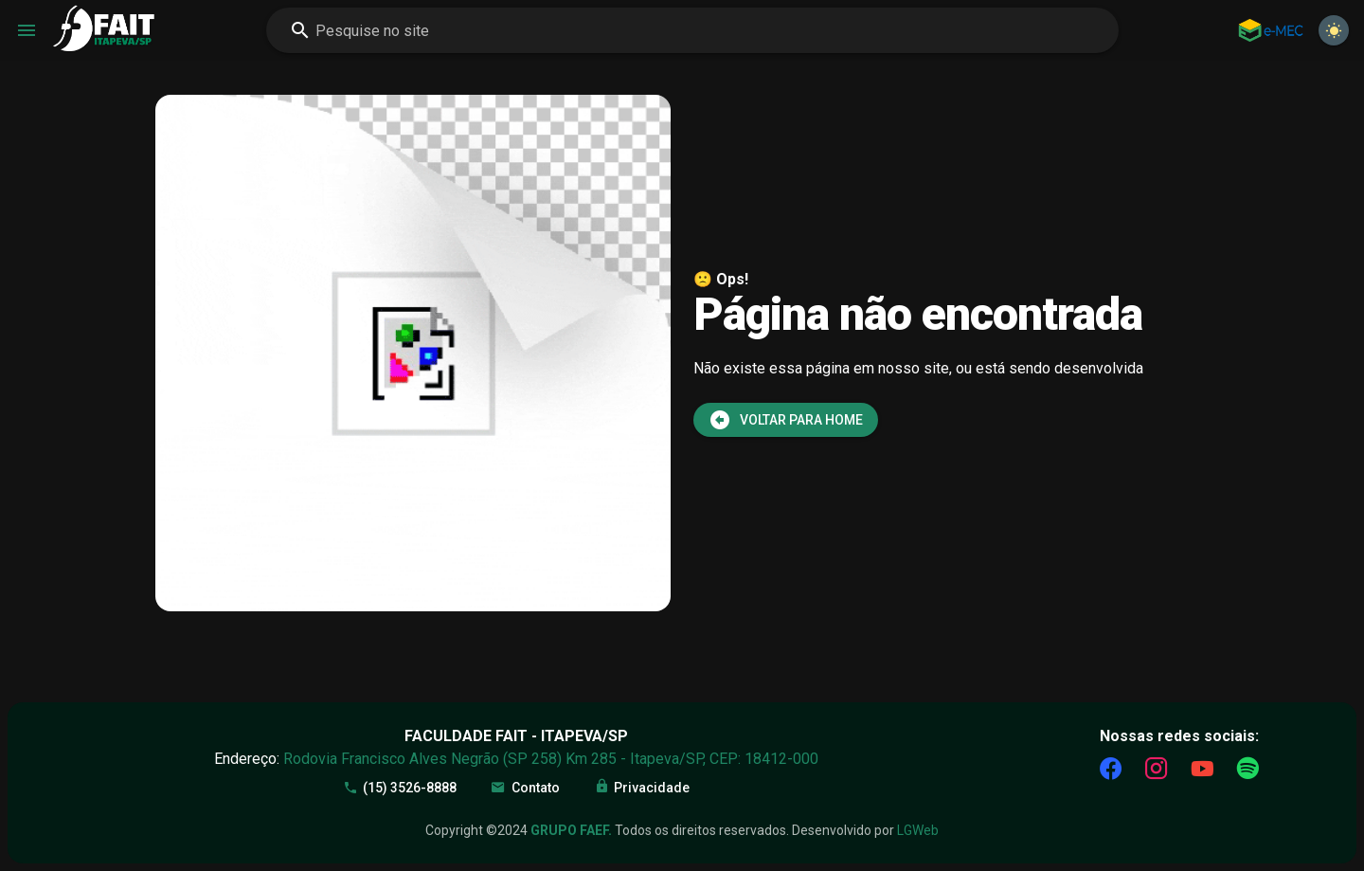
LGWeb (918, 830)
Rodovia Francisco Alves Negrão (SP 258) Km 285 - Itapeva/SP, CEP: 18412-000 (550, 759)
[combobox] (692, 30)
